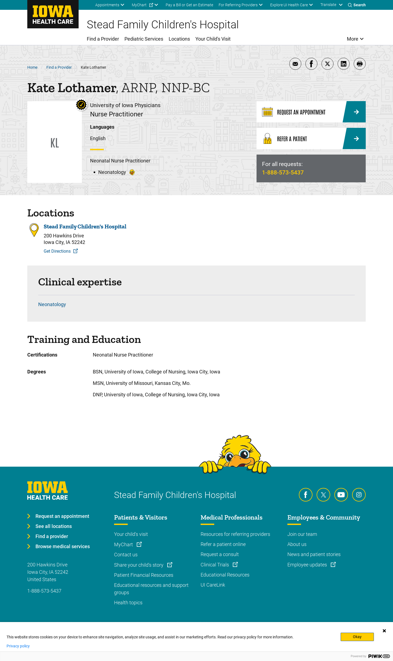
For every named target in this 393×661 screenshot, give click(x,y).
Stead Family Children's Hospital (85, 226)
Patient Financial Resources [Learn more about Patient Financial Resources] (143, 575)
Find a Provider (59, 67)
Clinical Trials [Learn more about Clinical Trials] (215, 565)
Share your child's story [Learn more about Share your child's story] (139, 565)
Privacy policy (18, 646)
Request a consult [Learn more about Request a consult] (220, 554)
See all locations (53, 526)
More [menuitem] (352, 39)
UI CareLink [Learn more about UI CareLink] (213, 585)
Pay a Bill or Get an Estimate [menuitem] (189, 5)
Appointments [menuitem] (107, 5)
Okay (357, 637)
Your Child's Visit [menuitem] (213, 39)
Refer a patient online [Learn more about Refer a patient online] (223, 544)
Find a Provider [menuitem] (103, 39)
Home (32, 67)
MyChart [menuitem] (139, 5)
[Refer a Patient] (311, 138)
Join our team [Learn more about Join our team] (302, 534)
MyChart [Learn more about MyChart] (124, 544)
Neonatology (52, 304)
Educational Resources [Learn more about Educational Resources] (225, 575)
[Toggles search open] (357, 5)
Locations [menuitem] (179, 39)
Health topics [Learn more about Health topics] (128, 602)
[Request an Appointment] (311, 111)
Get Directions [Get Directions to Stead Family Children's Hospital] (57, 251)
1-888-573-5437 (283, 172)
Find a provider (51, 536)
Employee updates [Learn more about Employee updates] (307, 565)
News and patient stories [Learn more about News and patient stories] (314, 554)
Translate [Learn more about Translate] (328, 4)
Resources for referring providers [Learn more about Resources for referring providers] (235, 534)
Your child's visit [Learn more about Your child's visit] (131, 534)
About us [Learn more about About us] (296, 544)
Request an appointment (62, 516)
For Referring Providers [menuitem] (238, 5)
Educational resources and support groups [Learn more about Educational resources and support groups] (151, 588)
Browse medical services (62, 546)
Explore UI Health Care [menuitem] (289, 5)
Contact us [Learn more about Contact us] (126, 554)
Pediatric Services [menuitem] (143, 39)
